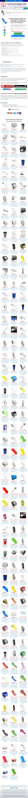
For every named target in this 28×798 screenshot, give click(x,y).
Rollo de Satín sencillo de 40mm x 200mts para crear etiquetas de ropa (14, 470)
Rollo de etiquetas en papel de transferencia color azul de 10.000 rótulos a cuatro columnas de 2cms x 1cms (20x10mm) (5, 620)
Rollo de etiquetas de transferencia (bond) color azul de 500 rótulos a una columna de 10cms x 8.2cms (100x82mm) (23, 765)
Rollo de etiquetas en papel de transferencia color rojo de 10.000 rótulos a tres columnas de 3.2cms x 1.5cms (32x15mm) (14, 458)
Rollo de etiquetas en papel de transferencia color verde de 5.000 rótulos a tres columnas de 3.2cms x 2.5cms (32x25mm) (23, 445)
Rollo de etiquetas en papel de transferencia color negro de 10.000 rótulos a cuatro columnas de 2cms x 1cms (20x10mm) (5, 739)
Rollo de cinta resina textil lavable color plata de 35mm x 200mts (14, 419)
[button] (26, 13)
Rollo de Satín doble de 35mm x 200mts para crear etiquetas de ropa (14, 572)
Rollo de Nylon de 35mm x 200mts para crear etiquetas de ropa (5, 228)
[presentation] (9, 59)
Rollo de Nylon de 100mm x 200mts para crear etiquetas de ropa (14, 228)
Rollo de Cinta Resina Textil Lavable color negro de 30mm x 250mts (14, 191)
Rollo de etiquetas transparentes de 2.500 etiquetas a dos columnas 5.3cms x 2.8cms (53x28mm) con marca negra (23, 155)
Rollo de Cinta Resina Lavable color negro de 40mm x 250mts (5, 264)
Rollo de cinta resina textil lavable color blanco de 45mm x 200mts (5, 471)
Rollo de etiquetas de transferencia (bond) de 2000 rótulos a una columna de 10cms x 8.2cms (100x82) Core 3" (5, 484)
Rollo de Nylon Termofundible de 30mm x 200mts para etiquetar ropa (23, 228)
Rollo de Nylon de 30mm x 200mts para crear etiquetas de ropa (5, 204)
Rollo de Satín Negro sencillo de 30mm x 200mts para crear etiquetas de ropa (14, 252)
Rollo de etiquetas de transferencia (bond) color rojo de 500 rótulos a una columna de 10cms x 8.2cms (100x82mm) (5, 765)
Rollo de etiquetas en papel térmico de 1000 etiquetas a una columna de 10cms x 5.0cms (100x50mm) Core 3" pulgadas (14, 753)
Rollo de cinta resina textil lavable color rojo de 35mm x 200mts (23, 595)
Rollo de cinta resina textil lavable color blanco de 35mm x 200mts (5, 725)
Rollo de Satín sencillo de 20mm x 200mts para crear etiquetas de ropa (5, 289)
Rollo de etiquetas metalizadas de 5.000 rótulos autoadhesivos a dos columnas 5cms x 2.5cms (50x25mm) (23, 217)
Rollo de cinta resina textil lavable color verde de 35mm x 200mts (23, 659)
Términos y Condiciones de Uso (17, 66)
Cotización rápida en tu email (18, 35)
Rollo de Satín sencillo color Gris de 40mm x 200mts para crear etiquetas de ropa (23, 634)
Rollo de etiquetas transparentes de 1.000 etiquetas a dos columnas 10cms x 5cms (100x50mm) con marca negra (23, 191)
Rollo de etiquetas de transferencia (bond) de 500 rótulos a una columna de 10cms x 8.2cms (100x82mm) (14, 277)
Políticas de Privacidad (8, 66)
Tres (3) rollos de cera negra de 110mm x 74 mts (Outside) (14, 324)
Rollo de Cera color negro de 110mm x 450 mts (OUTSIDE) (5, 583)
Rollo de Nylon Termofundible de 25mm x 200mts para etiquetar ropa (5, 408)
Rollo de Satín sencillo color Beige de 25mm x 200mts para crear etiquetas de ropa (23, 547)
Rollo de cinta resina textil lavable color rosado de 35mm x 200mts (5, 635)
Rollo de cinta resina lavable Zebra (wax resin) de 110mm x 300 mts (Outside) (14, 660)
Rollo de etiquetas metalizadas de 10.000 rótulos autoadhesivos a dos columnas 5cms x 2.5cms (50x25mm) (14, 264)
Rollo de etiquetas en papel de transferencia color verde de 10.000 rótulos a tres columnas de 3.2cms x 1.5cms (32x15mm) (5, 420)
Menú (2, 8)
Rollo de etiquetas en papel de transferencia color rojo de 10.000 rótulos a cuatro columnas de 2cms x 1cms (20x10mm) (5, 672)
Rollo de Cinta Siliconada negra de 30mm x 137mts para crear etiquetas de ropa (14, 535)
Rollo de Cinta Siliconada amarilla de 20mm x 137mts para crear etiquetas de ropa (5, 713)
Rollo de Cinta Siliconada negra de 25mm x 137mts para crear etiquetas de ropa (14, 648)
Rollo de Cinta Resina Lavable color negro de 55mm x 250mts (14, 483)
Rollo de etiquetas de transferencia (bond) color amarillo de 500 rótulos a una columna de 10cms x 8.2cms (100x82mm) (23, 458)
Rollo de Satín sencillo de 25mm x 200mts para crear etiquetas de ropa (5, 349)
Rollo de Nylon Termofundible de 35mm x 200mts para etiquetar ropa (14, 408)
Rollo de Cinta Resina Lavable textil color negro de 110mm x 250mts (14, 300)
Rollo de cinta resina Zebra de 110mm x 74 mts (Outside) (23, 277)
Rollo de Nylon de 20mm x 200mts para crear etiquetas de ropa (14, 289)
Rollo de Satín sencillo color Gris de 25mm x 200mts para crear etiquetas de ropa (23, 726)
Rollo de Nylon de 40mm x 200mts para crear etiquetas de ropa (5, 445)
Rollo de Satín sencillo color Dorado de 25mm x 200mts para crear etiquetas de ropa (14, 584)
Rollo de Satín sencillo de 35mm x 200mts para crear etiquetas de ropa (23, 349)
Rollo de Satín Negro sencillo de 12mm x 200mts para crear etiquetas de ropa (14, 713)
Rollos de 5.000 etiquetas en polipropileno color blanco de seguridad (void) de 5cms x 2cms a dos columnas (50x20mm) (23, 523)
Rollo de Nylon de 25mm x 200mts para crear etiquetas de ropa (5, 312)
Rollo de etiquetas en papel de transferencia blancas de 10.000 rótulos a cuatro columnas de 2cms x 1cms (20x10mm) (14, 620)
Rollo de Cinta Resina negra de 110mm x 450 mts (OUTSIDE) (5, 240)
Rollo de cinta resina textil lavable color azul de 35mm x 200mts (5, 700)
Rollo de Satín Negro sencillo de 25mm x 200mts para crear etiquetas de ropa (5, 396)
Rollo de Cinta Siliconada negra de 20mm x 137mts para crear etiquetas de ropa (23, 571)
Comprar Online (18, 33)
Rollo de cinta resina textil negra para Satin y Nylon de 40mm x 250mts (14, 384)
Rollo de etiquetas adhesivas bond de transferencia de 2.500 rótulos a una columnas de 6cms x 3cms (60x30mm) (14, 349)
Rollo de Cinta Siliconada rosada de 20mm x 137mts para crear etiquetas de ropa (5, 522)
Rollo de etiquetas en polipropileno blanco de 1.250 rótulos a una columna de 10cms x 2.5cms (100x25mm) (23, 240)
